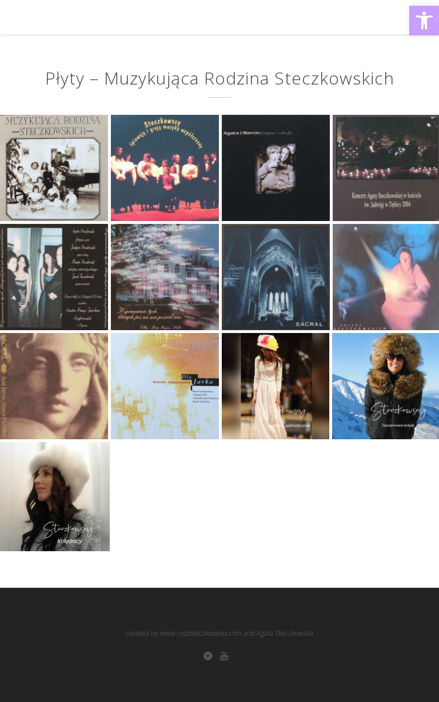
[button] (424, 20)
